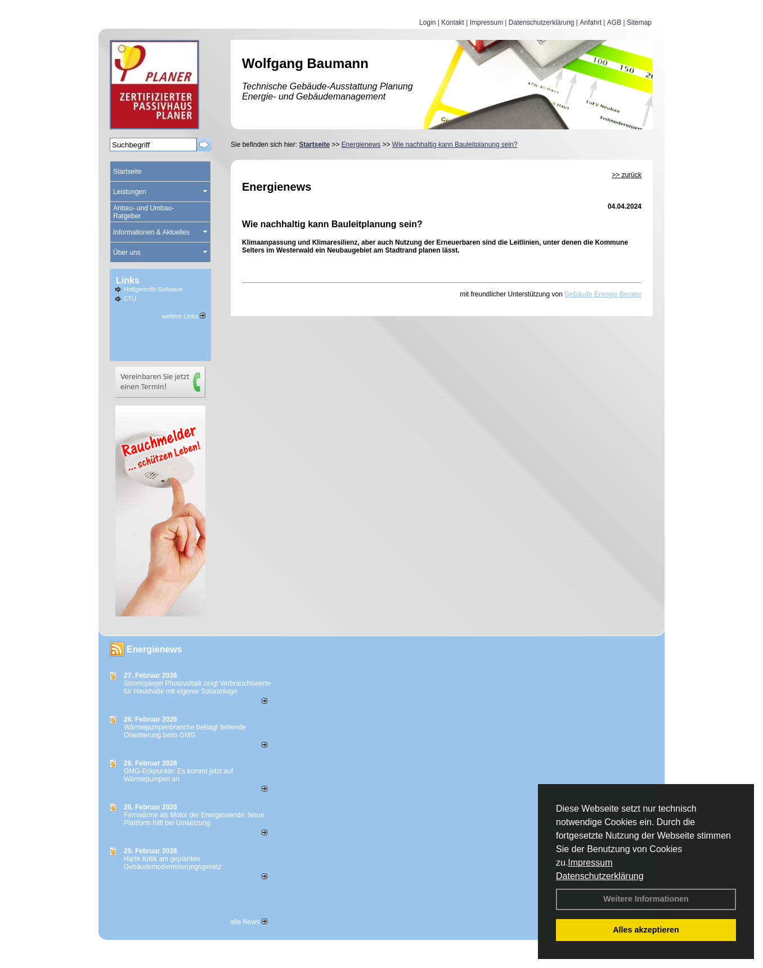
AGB (614, 22)
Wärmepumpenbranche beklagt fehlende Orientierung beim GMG (185, 731)
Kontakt (452, 22)
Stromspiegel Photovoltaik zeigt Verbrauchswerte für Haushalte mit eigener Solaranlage (197, 687)
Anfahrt (591, 22)
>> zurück (626, 175)
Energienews (154, 649)
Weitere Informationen (646, 898)
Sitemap (639, 22)
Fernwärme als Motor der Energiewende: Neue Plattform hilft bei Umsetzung (194, 819)
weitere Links (183, 316)
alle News (248, 922)
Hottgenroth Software (153, 289)
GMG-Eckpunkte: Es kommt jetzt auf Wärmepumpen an (178, 775)
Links (128, 280)
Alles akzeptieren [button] (646, 929)
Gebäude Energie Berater (602, 294)
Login (427, 22)
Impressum (590, 862)
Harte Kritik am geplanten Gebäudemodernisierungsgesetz (172, 863)
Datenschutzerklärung (600, 876)
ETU (130, 298)
